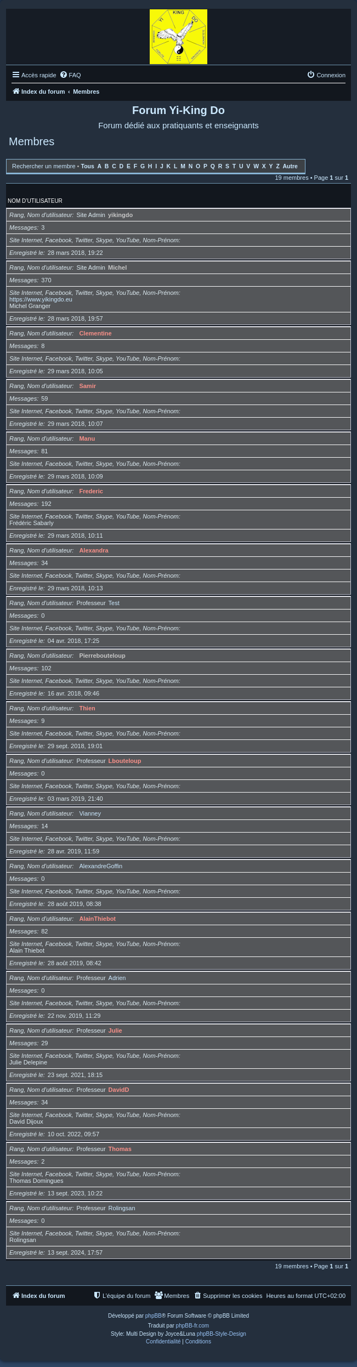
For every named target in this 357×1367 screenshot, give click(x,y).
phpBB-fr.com (192, 1326)
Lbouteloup (125, 760)
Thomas (120, 1149)
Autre (290, 166)
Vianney (90, 813)
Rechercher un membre (44, 166)
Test (114, 603)
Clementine (95, 333)
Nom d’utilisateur (35, 201)
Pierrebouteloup (102, 655)
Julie (115, 1030)
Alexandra (93, 550)
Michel (117, 267)
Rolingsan (122, 1208)
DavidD (119, 1089)
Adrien (117, 978)
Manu (87, 438)
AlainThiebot (97, 918)
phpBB (153, 1316)
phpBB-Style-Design (221, 1334)
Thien (87, 708)
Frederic (91, 491)
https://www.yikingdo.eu (40, 299)
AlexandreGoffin (100, 866)
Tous (87, 166)
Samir (87, 386)
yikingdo (120, 215)
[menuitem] (70, 75)
